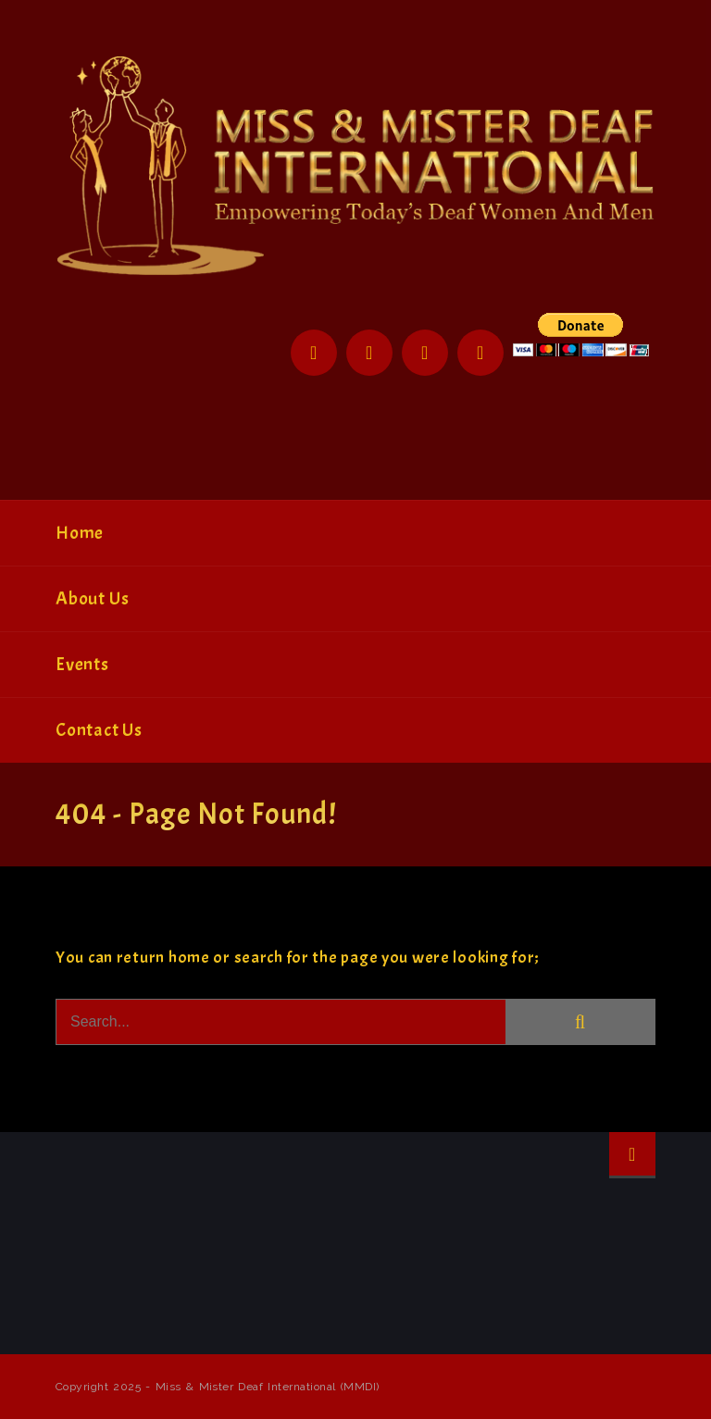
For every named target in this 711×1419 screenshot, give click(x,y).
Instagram (425, 353)
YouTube (480, 353)
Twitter (369, 353)
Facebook (314, 353)
